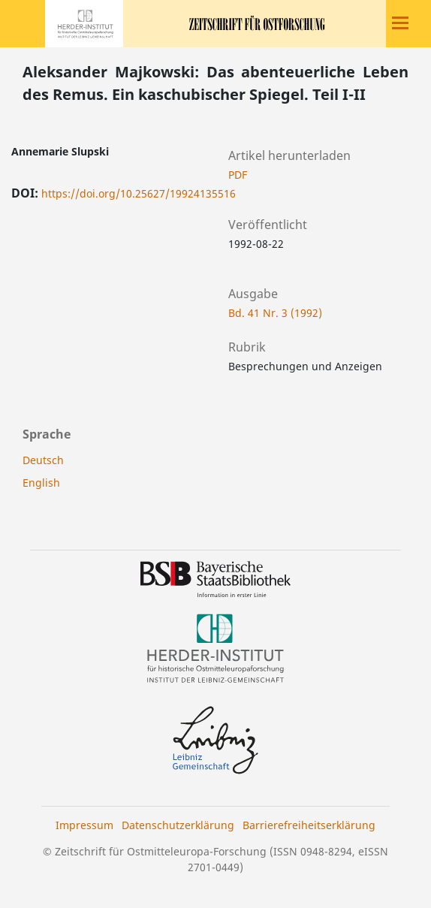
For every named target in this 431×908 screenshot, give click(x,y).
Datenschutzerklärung (178, 825)
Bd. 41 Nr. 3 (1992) (275, 313)
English (41, 482)
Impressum (84, 825)
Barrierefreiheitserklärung (309, 825)
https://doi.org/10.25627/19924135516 (138, 193)
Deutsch (43, 460)
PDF (237, 174)
